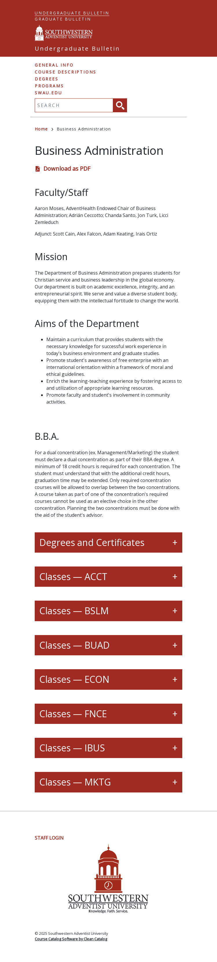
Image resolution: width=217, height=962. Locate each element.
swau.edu (48, 92)
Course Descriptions (65, 72)
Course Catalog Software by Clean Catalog (71, 938)
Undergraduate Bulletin (72, 13)
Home (44, 129)
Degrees (46, 79)
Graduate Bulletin (63, 19)
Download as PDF (66, 168)
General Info (54, 65)
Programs (49, 86)
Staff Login (49, 838)
